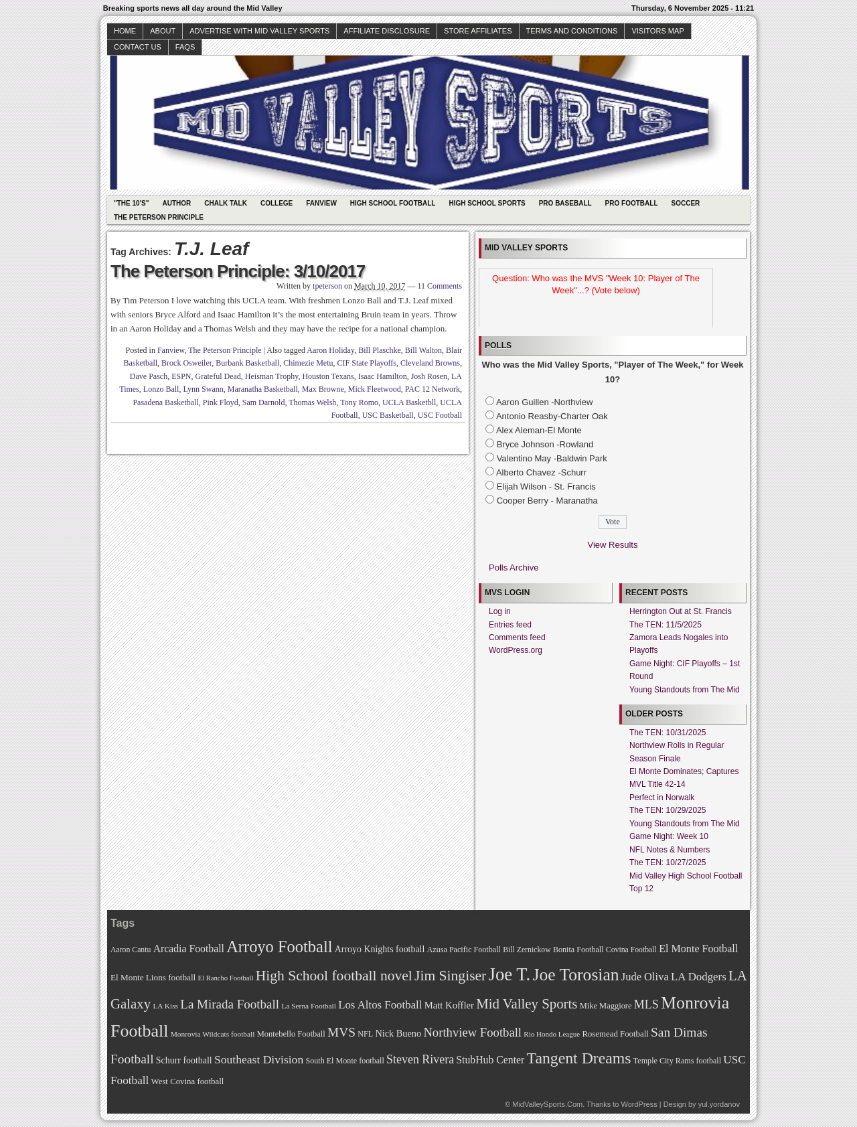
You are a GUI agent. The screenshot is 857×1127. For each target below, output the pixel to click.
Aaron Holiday (330, 350)
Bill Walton (423, 350)
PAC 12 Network (432, 389)
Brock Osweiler (186, 363)
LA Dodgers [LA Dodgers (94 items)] (698, 976)
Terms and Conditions (572, 31)
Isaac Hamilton (382, 376)
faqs (185, 47)
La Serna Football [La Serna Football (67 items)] (308, 1006)
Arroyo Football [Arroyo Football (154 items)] (279, 946)
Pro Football (631, 203)
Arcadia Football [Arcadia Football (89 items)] (188, 948)
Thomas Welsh (312, 402)
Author (176, 203)
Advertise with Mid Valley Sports (259, 31)
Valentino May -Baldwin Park (552, 458)
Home (125, 31)
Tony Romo (359, 402)
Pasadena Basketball (165, 402)
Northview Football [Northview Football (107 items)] (472, 1032)
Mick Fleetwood (374, 389)
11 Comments (439, 286)
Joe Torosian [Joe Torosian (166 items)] (575, 974)
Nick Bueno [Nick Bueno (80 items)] (398, 1033)
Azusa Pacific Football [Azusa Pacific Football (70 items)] (464, 949)
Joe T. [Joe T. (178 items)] (510, 974)
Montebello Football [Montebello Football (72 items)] (291, 1034)
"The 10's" (131, 203)
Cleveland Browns (430, 363)
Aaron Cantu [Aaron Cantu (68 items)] (130, 950)
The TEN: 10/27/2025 (667, 862)
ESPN (181, 376)
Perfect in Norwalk (661, 797)
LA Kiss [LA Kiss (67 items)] (165, 1006)
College (276, 203)
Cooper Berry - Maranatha (547, 501)
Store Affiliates (478, 31)
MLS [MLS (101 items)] (646, 1004)
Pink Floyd (220, 402)
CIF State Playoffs (366, 363)
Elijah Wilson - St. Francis (546, 486)
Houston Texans (328, 376)
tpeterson (327, 286)
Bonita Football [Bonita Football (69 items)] (578, 949)
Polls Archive (513, 567)
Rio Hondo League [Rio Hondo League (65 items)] (552, 1034)
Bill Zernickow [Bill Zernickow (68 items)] (526, 950)
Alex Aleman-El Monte (539, 430)
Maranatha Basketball (263, 389)
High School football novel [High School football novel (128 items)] (334, 976)
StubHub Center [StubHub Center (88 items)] (490, 1059)
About (162, 31)
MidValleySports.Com (547, 1104)
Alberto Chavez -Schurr (541, 472)
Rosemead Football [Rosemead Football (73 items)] (615, 1034)
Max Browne (323, 389)
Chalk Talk (225, 203)
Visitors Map (657, 31)
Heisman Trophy (272, 376)
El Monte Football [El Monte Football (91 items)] (698, 948)
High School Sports (487, 203)
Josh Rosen (429, 376)
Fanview (321, 203)
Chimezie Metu (308, 363)
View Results (613, 545)
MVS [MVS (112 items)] (341, 1032)
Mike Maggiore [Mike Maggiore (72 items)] (606, 1005)
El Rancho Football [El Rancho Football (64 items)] (226, 978)
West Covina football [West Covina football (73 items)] (187, 1081)
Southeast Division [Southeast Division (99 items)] (258, 1059)
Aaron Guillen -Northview (544, 402)
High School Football (393, 203)
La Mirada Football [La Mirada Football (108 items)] (229, 1004)
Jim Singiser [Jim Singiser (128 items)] (450, 976)
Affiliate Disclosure (386, 31)
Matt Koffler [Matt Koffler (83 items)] (449, 1005)
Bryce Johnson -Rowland (545, 444)
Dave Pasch (148, 376)
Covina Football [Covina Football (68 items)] (631, 950)
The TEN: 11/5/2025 (665, 624)
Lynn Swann (203, 389)
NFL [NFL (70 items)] (365, 1034)
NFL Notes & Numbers (669, 849)
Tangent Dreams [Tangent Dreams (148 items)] (579, 1058)
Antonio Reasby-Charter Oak (552, 416)
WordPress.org (515, 650)
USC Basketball (388, 415)
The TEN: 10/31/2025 (667, 732)
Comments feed (517, 637)
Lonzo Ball (161, 389)
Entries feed (510, 624)
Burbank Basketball (247, 363)
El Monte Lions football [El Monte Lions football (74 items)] (153, 977)
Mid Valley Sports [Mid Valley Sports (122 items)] (526, 1004)
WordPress (639, 1104)
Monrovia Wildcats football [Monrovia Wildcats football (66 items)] (213, 1034)
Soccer (686, 203)
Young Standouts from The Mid (684, 689)
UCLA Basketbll (409, 402)
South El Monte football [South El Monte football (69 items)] (344, 1060)
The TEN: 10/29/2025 (667, 810)
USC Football (440, 415)
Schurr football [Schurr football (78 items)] (184, 1060)
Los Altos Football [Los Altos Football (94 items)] (380, 1004)
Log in (500, 611)
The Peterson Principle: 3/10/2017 (237, 271)
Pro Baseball (565, 203)
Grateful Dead (218, 376)
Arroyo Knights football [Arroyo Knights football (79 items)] (380, 949)
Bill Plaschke (379, 350)
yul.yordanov (719, 1104)
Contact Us (137, 47)
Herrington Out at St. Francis (680, 611)
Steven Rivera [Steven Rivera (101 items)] (420, 1059)
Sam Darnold (263, 402)
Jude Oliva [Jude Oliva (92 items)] (645, 976)
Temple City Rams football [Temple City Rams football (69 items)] (677, 1060)
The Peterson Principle (159, 217)
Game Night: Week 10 (668, 836)
